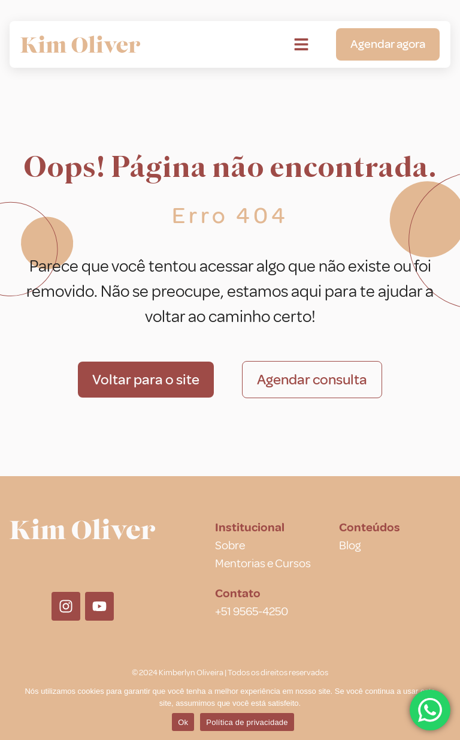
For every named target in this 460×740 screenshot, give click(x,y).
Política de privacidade (247, 722)
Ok (183, 722)
